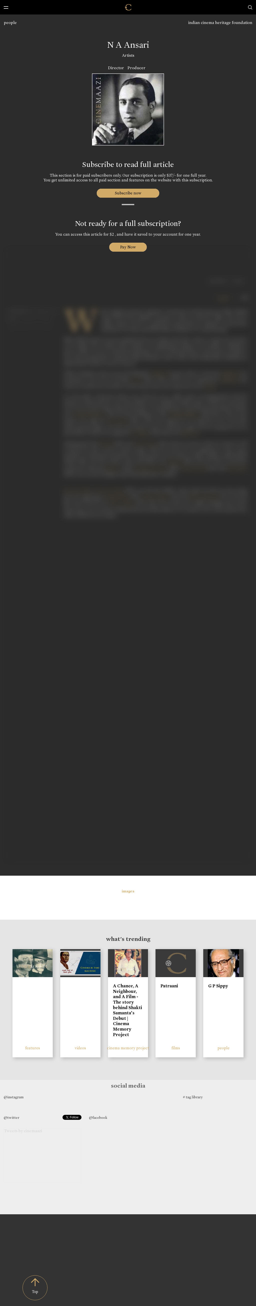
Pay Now (128, 247)
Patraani (169, 986)
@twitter (11, 1117)
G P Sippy (218, 986)
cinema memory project (128, 1048)
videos (80, 1048)
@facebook (98, 1117)
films (176, 1048)
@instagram (14, 1097)
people (10, 22)
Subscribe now (128, 193)
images (128, 891)
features (32, 1048)
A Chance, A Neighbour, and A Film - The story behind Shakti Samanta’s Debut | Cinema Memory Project (127, 1010)
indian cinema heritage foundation (220, 22)
